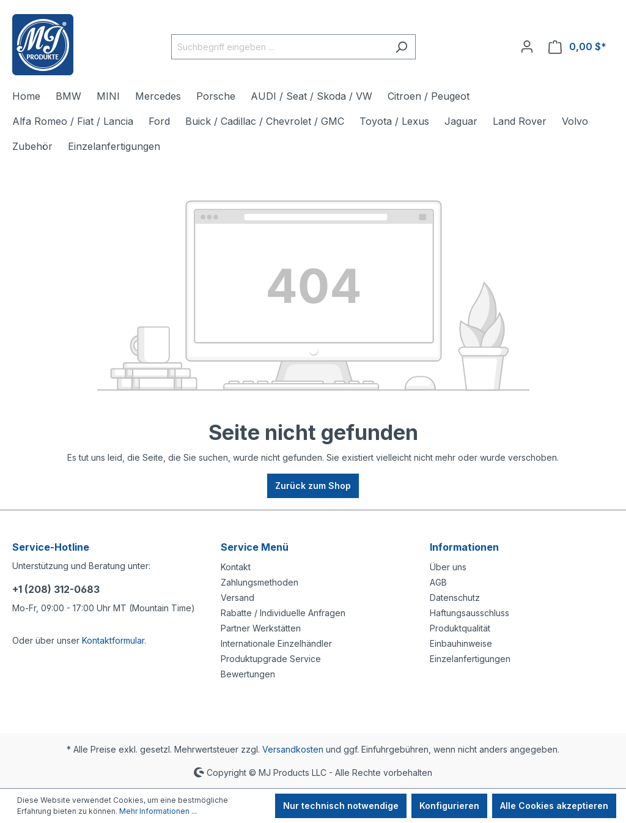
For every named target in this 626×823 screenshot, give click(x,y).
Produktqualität (460, 628)
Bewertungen (248, 674)
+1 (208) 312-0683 (56, 589)
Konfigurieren (449, 805)
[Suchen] (401, 46)
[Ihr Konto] (527, 46)
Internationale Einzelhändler (276, 643)
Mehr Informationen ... (158, 811)
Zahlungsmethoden (259, 582)
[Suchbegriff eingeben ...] (279, 46)
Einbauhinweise (461, 643)
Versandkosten (292, 749)
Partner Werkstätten (261, 628)
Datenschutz (455, 597)
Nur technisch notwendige (341, 805)
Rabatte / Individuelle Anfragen (283, 613)
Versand (237, 597)
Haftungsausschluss (469, 613)
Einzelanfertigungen (470, 659)
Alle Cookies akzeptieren (554, 805)
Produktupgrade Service (271, 659)
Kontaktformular (113, 640)
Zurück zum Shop (313, 485)
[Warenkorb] (577, 47)
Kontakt (236, 567)
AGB (438, 582)
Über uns (448, 567)
